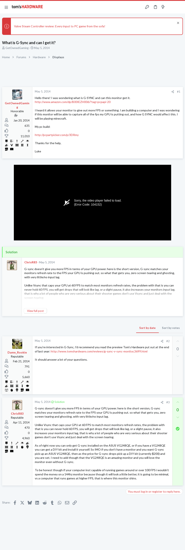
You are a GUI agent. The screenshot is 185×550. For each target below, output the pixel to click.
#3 (168, 402)
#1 (178, 91)
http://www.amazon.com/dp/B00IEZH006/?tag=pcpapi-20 (73, 102)
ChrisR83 (30, 262)
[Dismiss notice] (177, 23)
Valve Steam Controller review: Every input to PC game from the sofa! (59, 26)
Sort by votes (171, 328)
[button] (6, 7)
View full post (35, 311)
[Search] (179, 7)
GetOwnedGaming (17, 48)
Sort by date (147, 328)
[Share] (173, 92)
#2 (168, 341)
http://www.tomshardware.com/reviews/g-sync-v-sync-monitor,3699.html (99, 351)
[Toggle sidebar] (171, 7)
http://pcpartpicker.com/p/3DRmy (57, 135)
